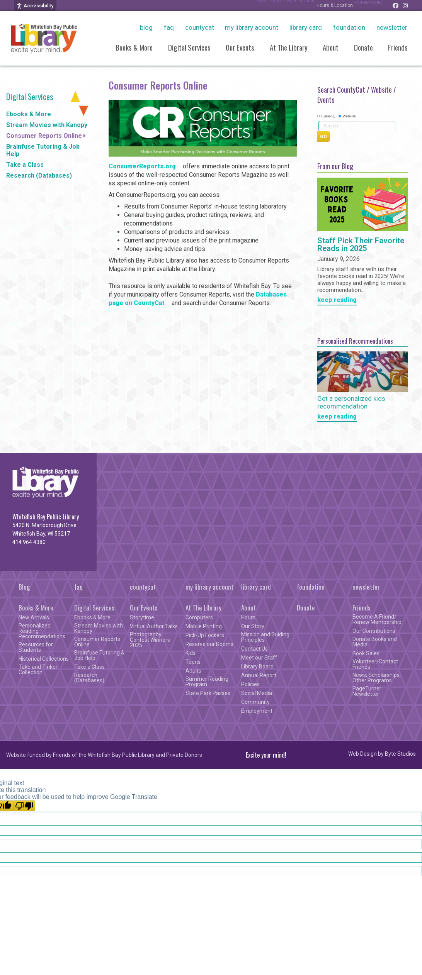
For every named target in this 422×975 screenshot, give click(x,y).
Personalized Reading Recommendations (42, 631)
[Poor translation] (24, 805)
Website (349, 116)
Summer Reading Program (206, 681)
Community (255, 702)
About (331, 47)
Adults (193, 670)
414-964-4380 (364, 5)
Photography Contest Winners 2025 (150, 640)
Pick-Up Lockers (204, 635)
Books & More (134, 47)
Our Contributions (373, 631)
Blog (146, 27)
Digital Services (189, 47)
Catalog (327, 116)
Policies (250, 684)
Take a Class (25, 164)
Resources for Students (36, 647)
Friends (398, 47)
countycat (199, 27)
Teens (193, 662)
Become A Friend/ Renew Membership (377, 619)
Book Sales (365, 653)
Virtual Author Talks (154, 626)
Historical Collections (44, 658)
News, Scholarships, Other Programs (376, 677)
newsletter (391, 27)
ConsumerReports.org (142, 166)
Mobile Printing (203, 626)
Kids (190, 653)
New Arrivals (34, 617)
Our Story (252, 626)
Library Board (257, 666)
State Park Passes (207, 693)
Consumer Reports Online (44, 135)
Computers (199, 617)
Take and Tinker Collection (38, 669)
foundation (349, 27)
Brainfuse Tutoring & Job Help (43, 150)
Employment (256, 711)
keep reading (337, 300)
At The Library (289, 47)
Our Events (240, 47)
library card (305, 27)
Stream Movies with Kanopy (46, 125)
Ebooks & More (28, 114)
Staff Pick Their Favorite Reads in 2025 (360, 245)
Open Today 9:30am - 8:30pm (273, 5)
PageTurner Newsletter (366, 691)
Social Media (256, 693)
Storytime (142, 617)
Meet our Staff (259, 657)
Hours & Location (327, 5)
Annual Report (258, 675)
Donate (363, 47)
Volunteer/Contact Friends (375, 664)
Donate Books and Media (374, 641)
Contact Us (254, 648)
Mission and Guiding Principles (265, 637)
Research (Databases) (39, 175)
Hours (248, 617)
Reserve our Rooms (209, 644)
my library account (251, 27)
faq (169, 27)
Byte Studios (400, 754)
